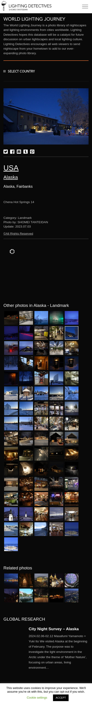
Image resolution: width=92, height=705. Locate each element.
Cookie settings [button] (37, 697)
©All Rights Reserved (18, 233)
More (59, 651)
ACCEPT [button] (61, 697)
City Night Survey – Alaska (54, 629)
